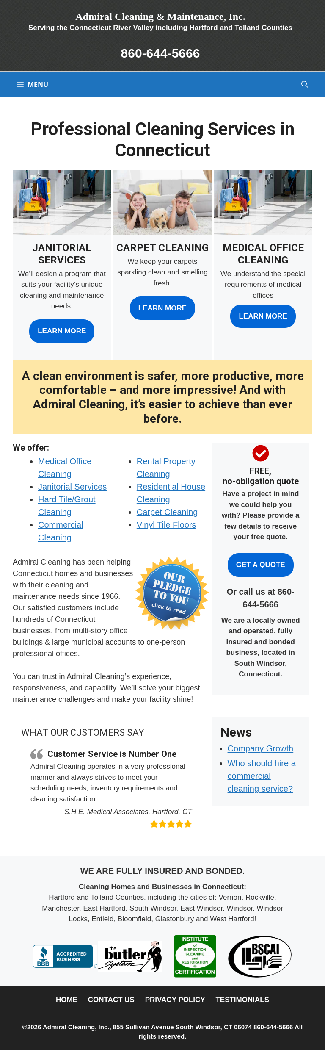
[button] (304, 84)
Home (66, 1000)
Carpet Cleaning (167, 512)
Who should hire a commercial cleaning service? (262, 776)
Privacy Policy (175, 1000)
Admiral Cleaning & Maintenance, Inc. (160, 16)
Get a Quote (260, 565)
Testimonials (242, 1000)
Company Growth (261, 748)
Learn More (62, 331)
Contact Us (111, 1000)
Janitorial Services (72, 486)
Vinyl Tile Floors (166, 524)
